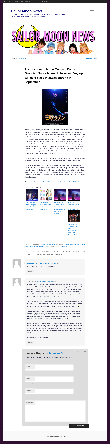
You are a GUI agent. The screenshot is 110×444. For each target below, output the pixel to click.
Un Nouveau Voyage (37, 246)
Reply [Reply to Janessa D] (30, 342)
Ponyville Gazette (30, 1)
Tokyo (27, 246)
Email (30, 379)
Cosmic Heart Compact (71, 244)
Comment (29, 402)
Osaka (82, 244)
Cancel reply (81, 351)
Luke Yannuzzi (32, 263)
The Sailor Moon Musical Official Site (43, 182)
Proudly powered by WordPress (55, 436)
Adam (48, 246)
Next (96, 58)
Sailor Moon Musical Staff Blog (70, 182)
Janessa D (55, 353)
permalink (63, 246)
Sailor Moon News (43, 1)
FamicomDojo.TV (18, 1)
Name (30, 367)
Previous (88, 58)
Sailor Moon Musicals (48, 244)
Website (29, 390)
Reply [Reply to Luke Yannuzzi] (30, 271)
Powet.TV (7, 1)
